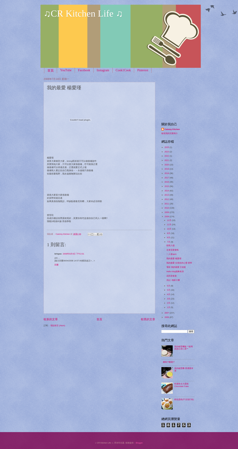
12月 (169, 220)
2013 (167, 195)
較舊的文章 (148, 319)
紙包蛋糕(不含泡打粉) (184, 399)
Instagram (103, 70)
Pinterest (142, 70)
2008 (167, 216)
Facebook (84, 70)
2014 (167, 190)
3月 (169, 299)
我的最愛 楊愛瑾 (173, 258)
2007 (167, 313)
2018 (167, 173)
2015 (167, 186)
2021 (167, 160)
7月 (169, 242)
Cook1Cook (123, 70)
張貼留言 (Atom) (57, 325)
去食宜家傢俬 (172, 250)
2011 (167, 203)
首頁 (50, 70)
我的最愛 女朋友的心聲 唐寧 (179, 263)
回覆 (56, 265)
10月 (169, 229)
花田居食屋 (171, 276)
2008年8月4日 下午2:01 (73, 254)
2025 (167, 147)
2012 (167, 199)
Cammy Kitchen (172, 129)
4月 (169, 294)
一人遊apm (171, 254)
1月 (169, 307)
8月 (169, 237)
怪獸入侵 (170, 245)
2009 (167, 212)
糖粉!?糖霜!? (168, 362)
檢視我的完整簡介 (169, 133)
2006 (167, 317)
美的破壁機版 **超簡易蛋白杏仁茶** (183, 347)
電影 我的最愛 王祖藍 (176, 267)
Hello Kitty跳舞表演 (175, 271)
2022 (167, 156)
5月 (169, 290)
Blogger (139, 443)
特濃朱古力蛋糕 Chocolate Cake (181, 385)
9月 (169, 233)
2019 (167, 169)
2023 (167, 152)
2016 (167, 182)
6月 (169, 286)
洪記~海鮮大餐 (173, 280)
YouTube (66, 70)
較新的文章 (51, 319)
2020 (167, 165)
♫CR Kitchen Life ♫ (83, 13)
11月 (169, 224)
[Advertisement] (181, 97)
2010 (167, 208)
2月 (169, 303)
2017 (167, 177)
